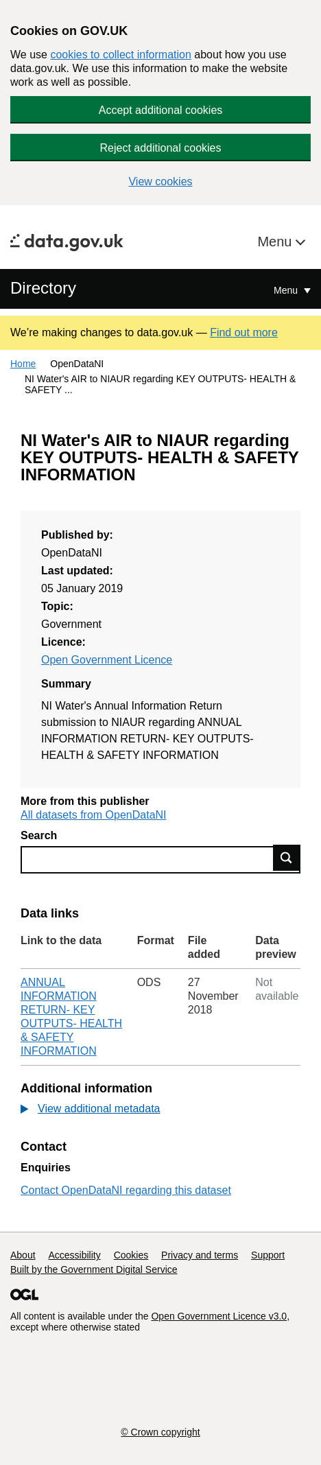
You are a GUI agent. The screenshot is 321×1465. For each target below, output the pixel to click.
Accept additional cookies (161, 110)
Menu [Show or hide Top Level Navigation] (287, 290)
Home (23, 363)
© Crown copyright (160, 1432)
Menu (276, 241)
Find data (286, 858)
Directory (43, 288)
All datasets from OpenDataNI (94, 815)
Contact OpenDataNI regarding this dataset (126, 1190)
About (23, 1255)
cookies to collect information (120, 54)
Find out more (244, 332)
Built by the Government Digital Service (94, 1269)
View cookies (160, 181)
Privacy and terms (199, 1255)
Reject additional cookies (161, 148)
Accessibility (74, 1255)
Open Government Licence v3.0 (219, 1316)
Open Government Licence (106, 660)
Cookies (131, 1255)
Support (268, 1255)
